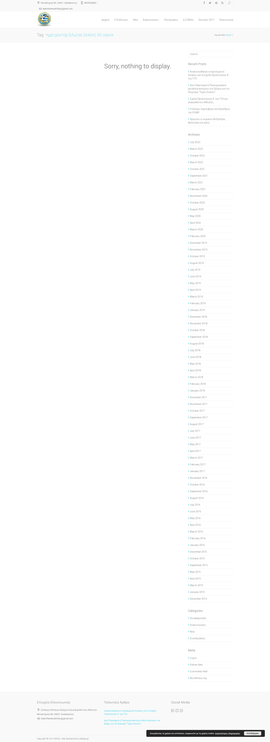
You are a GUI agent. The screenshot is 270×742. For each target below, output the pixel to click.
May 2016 (195, 518)
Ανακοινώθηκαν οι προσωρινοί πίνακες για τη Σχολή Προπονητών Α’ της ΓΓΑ (208, 75)
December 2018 (198, 316)
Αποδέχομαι (252, 733)
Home (228, 35)
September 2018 (199, 337)
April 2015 (195, 578)
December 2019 (198, 243)
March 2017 (196, 457)
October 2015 (197, 558)
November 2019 (198, 249)
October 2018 (197, 330)
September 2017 (199, 417)
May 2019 (195, 283)
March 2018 (196, 377)
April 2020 (195, 222)
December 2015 (198, 551)
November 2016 (198, 478)
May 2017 (195, 444)
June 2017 (195, 437)
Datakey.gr (84, 739)
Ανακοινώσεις (151, 19)
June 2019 (195, 276)
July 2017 (195, 431)
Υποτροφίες (171, 19)
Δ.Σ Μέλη (188, 19)
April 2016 (195, 525)
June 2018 (195, 357)
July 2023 (195, 142)
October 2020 (197, 202)
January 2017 (197, 471)
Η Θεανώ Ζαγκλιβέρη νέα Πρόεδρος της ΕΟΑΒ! (209, 111)
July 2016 (195, 504)
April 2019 (195, 290)
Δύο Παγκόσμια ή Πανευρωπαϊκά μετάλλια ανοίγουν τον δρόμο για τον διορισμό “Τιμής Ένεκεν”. (209, 88)
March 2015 (196, 585)
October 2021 (197, 169)
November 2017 (198, 404)
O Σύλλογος (121, 19)
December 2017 (198, 397)
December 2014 (198, 598)
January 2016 (197, 545)
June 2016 (195, 511)
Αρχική (105, 19)
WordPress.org (198, 678)
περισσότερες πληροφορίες (227, 733)
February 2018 (198, 384)
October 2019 (197, 256)
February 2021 (198, 189)
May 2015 (195, 572)
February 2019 (198, 303)
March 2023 (196, 149)
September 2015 (199, 565)
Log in (193, 658)
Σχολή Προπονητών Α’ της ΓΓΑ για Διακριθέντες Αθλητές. (207, 100)
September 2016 (199, 491)
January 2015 (197, 592)
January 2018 (197, 390)
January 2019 (197, 310)
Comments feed (198, 671)
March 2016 (196, 531)
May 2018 (195, 363)
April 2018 (195, 370)
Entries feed (196, 664)
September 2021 (199, 175)
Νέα (135, 19)
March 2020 (196, 229)
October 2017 (197, 410)
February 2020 (198, 236)
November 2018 (198, 323)
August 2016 (197, 498)
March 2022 (196, 162)
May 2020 (195, 216)
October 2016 (197, 484)
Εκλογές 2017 (206, 19)
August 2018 (197, 343)
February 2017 (198, 464)
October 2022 (197, 155)
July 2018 (195, 350)
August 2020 (197, 209)
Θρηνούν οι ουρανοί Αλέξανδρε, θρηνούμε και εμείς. (207, 121)
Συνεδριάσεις (197, 638)
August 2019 (197, 263)
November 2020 (198, 196)
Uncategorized (198, 618)
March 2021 (196, 182)
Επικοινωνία (226, 19)
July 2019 (195, 269)
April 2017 (195, 451)
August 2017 (197, 424)
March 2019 (196, 296)
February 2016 (198, 538)
